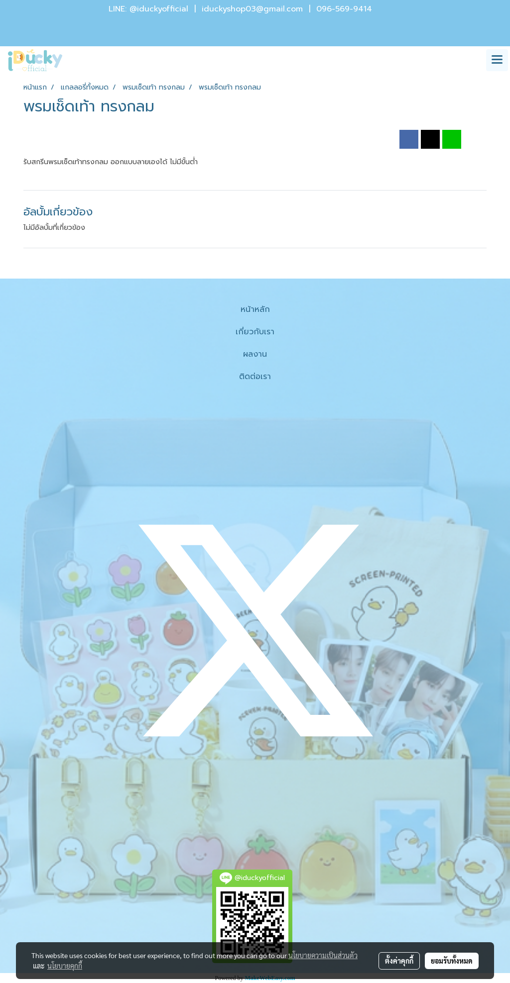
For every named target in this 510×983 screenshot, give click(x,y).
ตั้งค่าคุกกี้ (399, 960)
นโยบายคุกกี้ (64, 965)
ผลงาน (255, 354)
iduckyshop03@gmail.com (252, 9)
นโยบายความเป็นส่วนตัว (323, 955)
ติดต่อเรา (255, 377)
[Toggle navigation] (497, 60)
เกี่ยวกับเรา (255, 332)
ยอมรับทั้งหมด (452, 960)
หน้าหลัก (255, 309)
